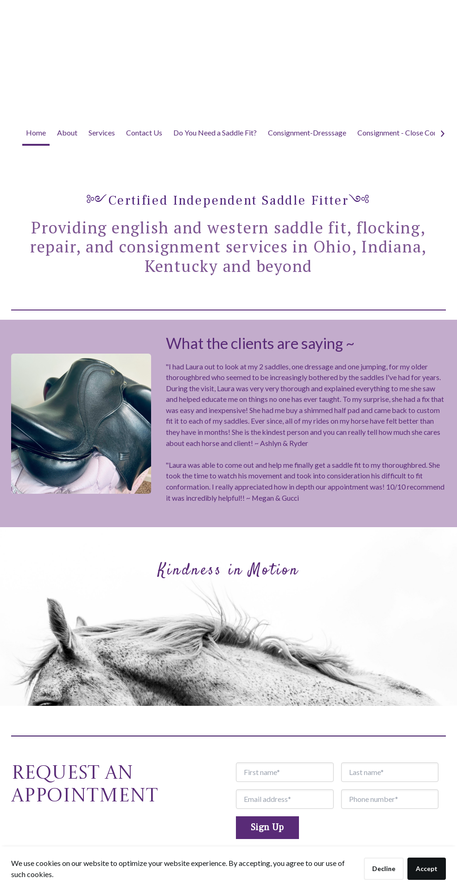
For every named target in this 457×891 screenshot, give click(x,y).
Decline (383, 868)
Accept (427, 868)
